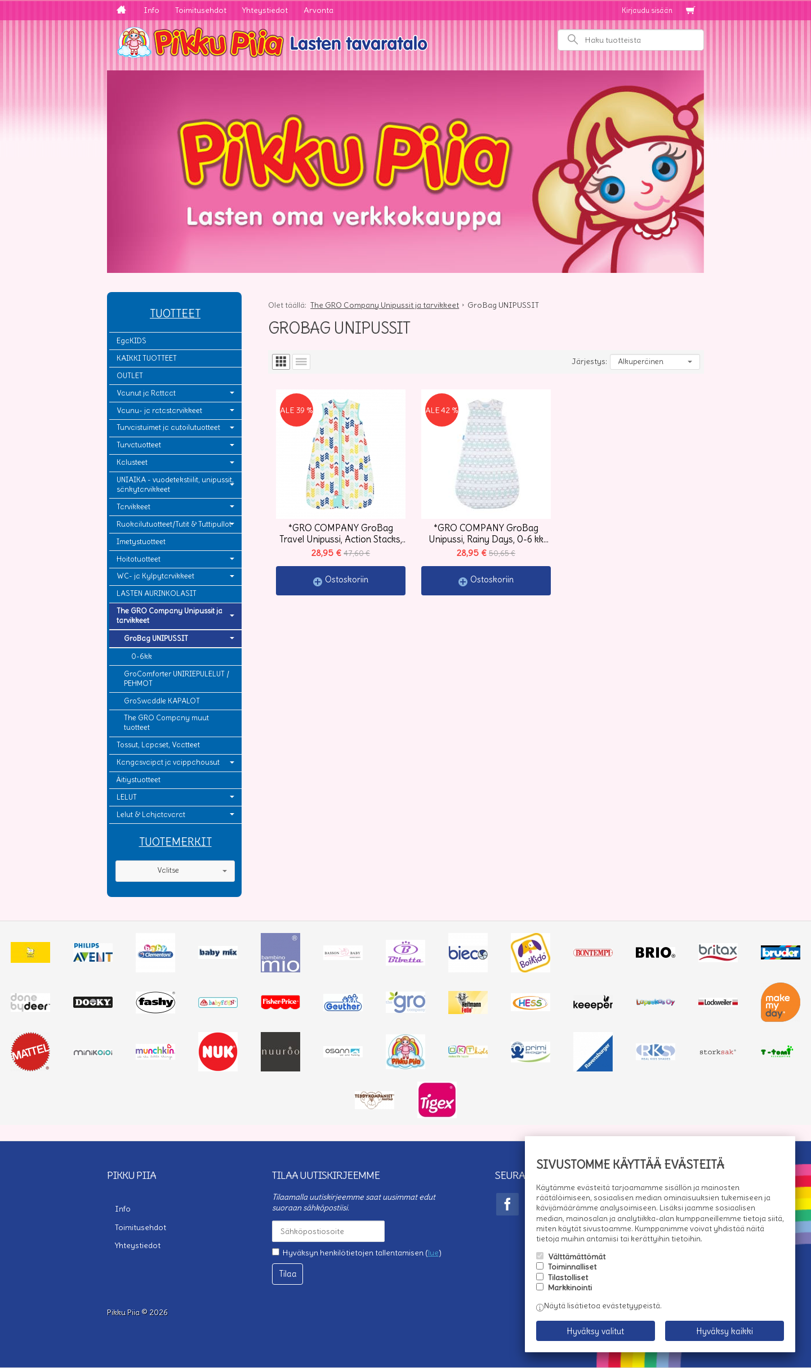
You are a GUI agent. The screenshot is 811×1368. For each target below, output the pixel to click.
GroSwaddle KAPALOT (162, 701)
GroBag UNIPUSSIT (156, 638)
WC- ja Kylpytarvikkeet (155, 576)
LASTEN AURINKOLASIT (157, 593)
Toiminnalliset (572, 1267)
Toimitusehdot (200, 10)
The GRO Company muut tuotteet (166, 722)
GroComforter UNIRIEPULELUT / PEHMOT (176, 678)
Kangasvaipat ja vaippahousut (168, 762)
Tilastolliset (568, 1277)
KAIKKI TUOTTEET (147, 358)
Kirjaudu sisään (647, 10)
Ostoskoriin (346, 579)
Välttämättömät (576, 1257)
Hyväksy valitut (595, 1331)
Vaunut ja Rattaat (146, 393)
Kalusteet (132, 462)
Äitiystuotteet (139, 779)
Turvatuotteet (139, 445)
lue (433, 1253)
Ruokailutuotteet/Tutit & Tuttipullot (174, 524)
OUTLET (130, 375)
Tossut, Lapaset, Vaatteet (158, 745)
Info (151, 10)
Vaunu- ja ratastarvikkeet (159, 410)
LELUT (127, 797)
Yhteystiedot (265, 10)
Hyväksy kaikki (724, 1331)
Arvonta (318, 10)
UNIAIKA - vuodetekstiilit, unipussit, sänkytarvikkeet (175, 484)
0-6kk (141, 656)
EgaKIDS (131, 341)
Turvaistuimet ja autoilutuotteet (168, 427)
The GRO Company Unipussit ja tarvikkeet (169, 615)
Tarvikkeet (133, 507)
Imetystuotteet (141, 541)
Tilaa (288, 1273)
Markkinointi (570, 1287)
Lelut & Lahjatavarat (151, 814)
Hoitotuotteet (139, 559)
